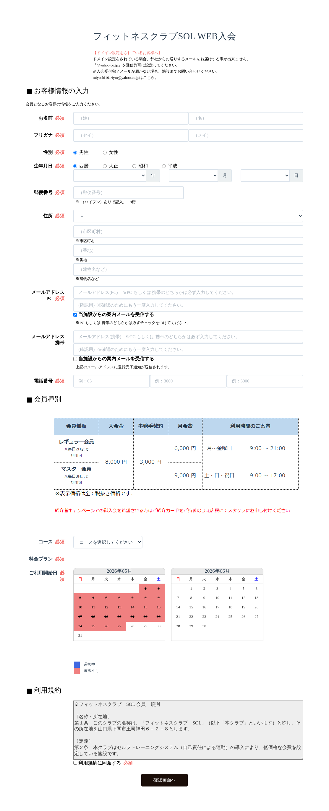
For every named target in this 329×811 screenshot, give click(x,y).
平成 (173, 166)
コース (51, 542)
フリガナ (49, 135)
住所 (53, 216)
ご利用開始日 (46, 576)
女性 (113, 152)
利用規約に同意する (103, 763)
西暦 (84, 166)
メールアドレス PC (47, 295)
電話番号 (49, 381)
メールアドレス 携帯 (47, 340)
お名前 (51, 118)
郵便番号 (49, 192)
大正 (114, 166)
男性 (84, 152)
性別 (53, 152)
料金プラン (46, 559)
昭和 (143, 166)
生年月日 (49, 166)
